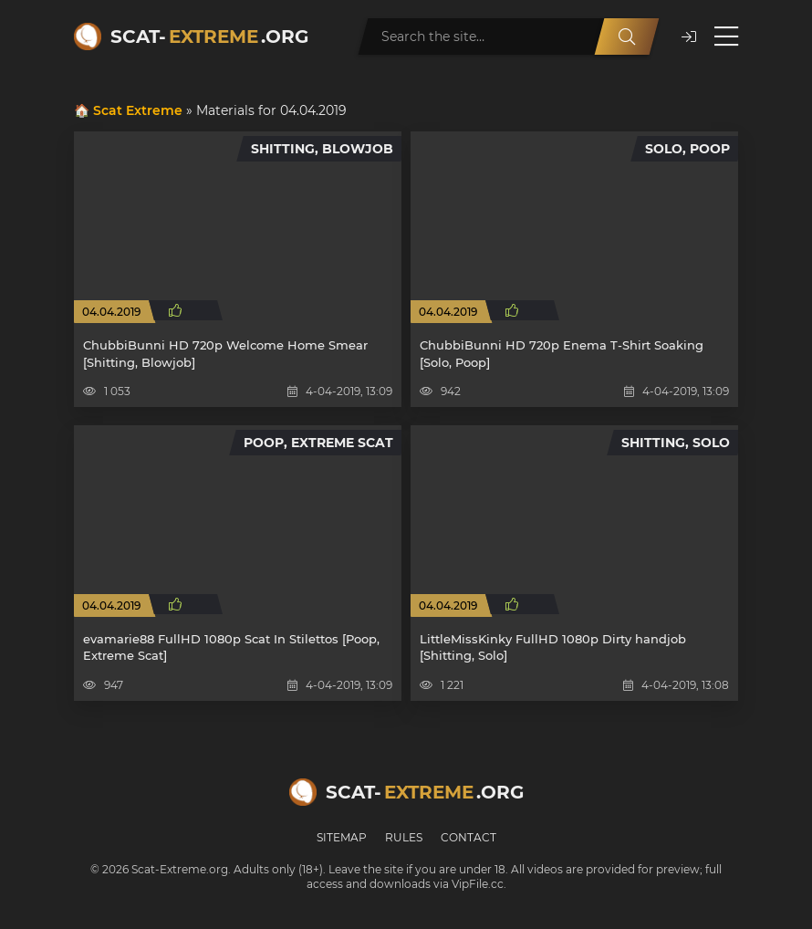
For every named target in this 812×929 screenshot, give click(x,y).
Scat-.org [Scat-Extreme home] (209, 36)
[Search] (626, 36)
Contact (468, 837)
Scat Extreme (137, 110)
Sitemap (342, 837)
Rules (403, 837)
